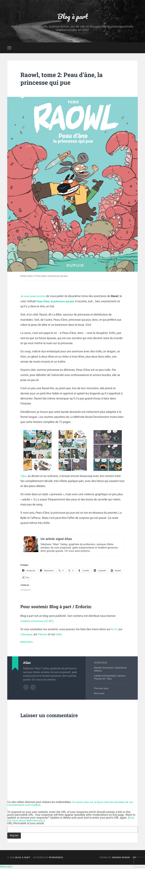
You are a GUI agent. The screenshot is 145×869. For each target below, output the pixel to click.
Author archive (26, 688)
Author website (33, 688)
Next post (99, 694)
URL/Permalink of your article (25, 824)
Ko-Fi (114, 630)
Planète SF (99, 679)
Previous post (101, 689)
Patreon (43, 635)
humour (121, 676)
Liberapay (26, 635)
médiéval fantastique (105, 676)
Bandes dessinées (103, 668)
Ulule (60, 635)
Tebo (23, 476)
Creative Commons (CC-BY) (37, 621)
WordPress (56, 858)
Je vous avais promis (33, 296)
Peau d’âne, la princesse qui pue (56, 302)
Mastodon (26, 642)
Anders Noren (121, 858)
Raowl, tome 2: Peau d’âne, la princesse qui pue (64, 79)
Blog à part (72, 16)
